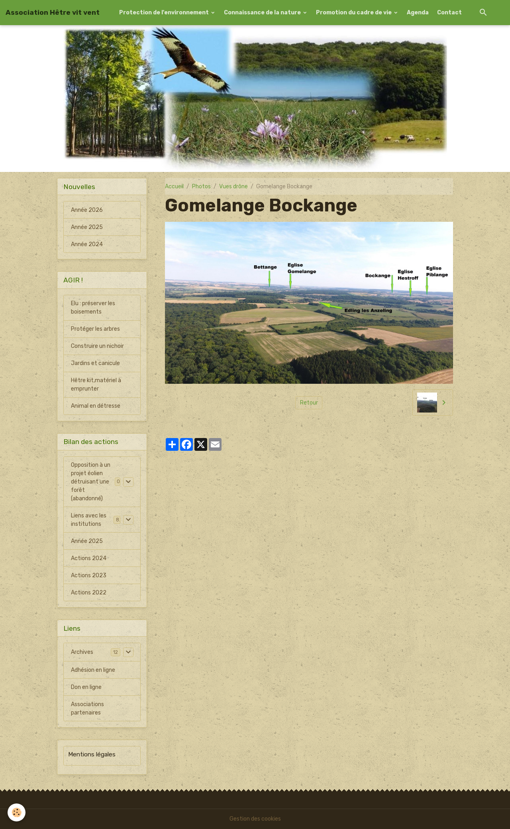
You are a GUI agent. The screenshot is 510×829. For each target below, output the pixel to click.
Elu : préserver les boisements (93, 307)
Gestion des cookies (255, 818)
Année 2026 (87, 210)
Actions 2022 (88, 592)
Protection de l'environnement (164, 12)
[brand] (53, 12)
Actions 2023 (88, 575)
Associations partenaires (87, 708)
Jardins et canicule (95, 363)
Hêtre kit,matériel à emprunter (96, 384)
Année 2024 (87, 244)
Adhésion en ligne (93, 670)
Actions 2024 (88, 558)
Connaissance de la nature (263, 12)
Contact (449, 12)
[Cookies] (17, 812)
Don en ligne (86, 687)
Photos (201, 186)
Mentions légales (92, 754)
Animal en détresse (95, 406)
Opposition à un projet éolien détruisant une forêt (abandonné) (90, 482)
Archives (82, 652)
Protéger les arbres (95, 329)
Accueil (174, 186)
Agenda (418, 12)
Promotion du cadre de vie (354, 12)
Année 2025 (87, 227)
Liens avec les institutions (88, 519)
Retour (309, 402)
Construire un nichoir (97, 346)
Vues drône (233, 186)
